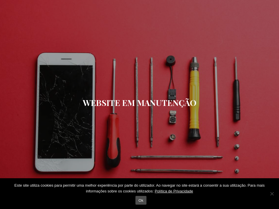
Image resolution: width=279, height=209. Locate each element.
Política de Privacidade (174, 191)
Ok (140, 200)
